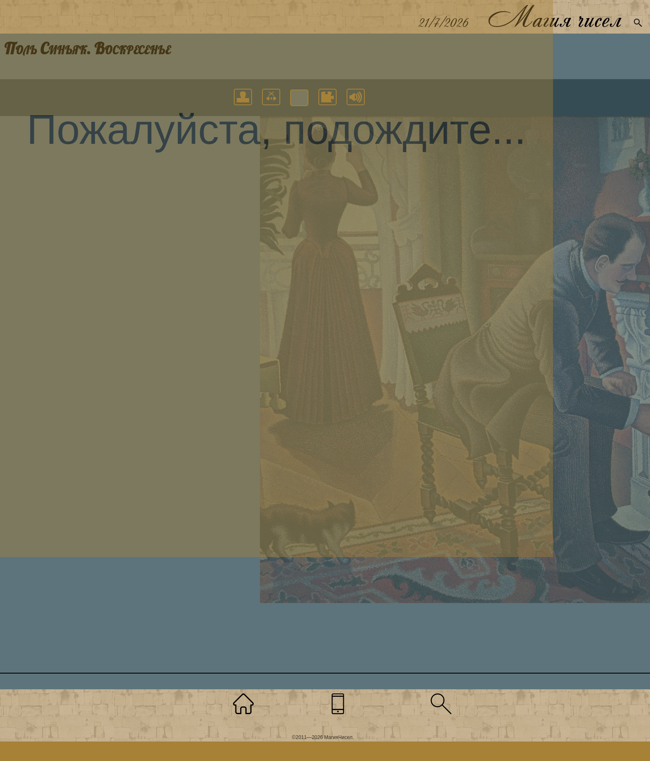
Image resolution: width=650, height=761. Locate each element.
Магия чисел (554, 17)
